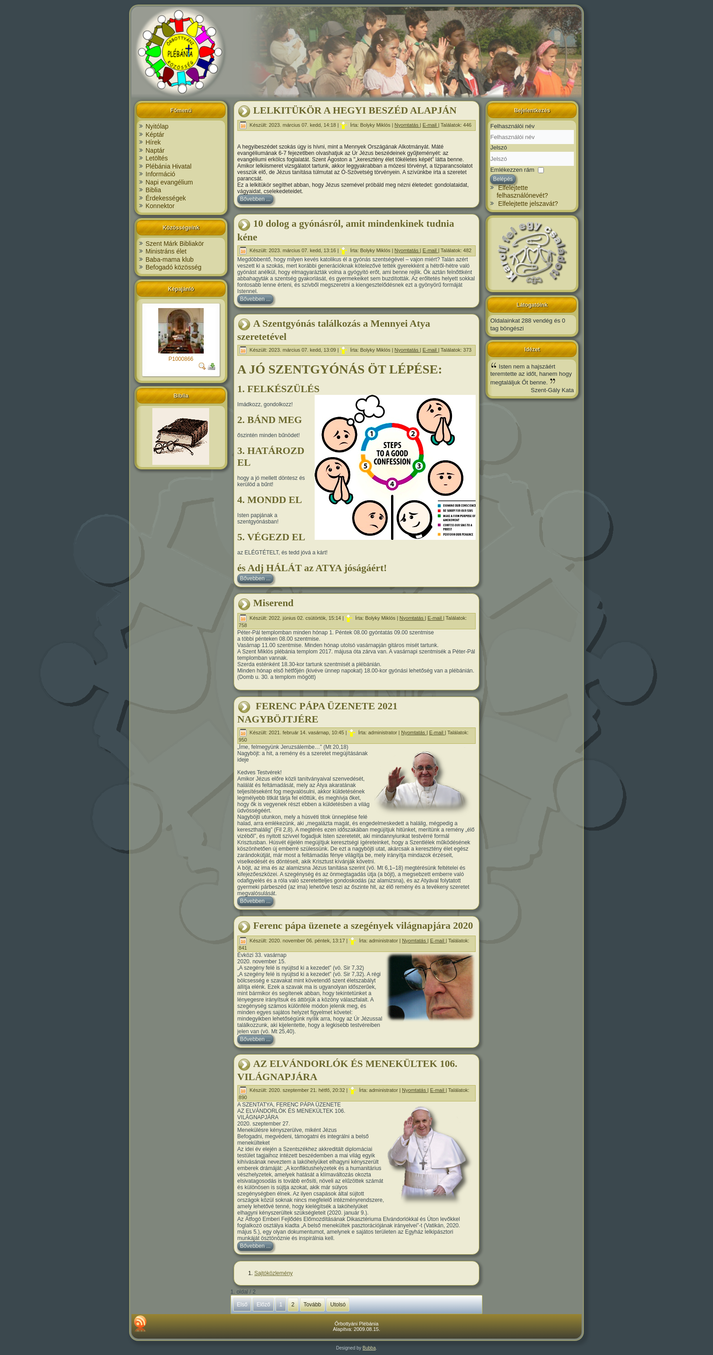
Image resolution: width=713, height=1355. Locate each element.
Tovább (312, 1304)
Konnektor (160, 205)
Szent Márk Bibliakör (175, 243)
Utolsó (338, 1304)
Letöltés (157, 158)
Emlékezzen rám (512, 169)
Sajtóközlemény (273, 1273)
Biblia (153, 190)
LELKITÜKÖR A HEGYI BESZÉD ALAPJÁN (355, 110)
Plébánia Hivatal (168, 166)
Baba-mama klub (170, 259)
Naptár (155, 150)
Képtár (155, 134)
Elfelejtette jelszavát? (528, 203)
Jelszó (498, 147)
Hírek (153, 142)
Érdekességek (166, 198)
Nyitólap (157, 126)
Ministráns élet (166, 251)
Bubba (369, 1347)
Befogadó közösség (173, 267)
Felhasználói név (512, 126)
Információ (160, 174)
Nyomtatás (407, 125)
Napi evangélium (169, 182)
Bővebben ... (255, 199)
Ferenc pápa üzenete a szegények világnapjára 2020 (363, 925)
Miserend (273, 602)
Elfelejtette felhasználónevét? (522, 191)
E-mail (430, 125)
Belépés (502, 179)
